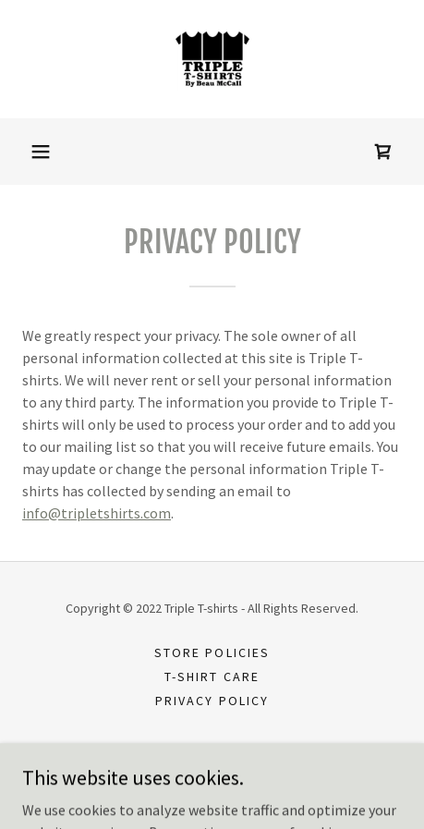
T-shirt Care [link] (211, 676)
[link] (212, 59)
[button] (40, 151)
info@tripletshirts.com (96, 513)
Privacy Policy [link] (211, 700)
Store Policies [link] (211, 652)
